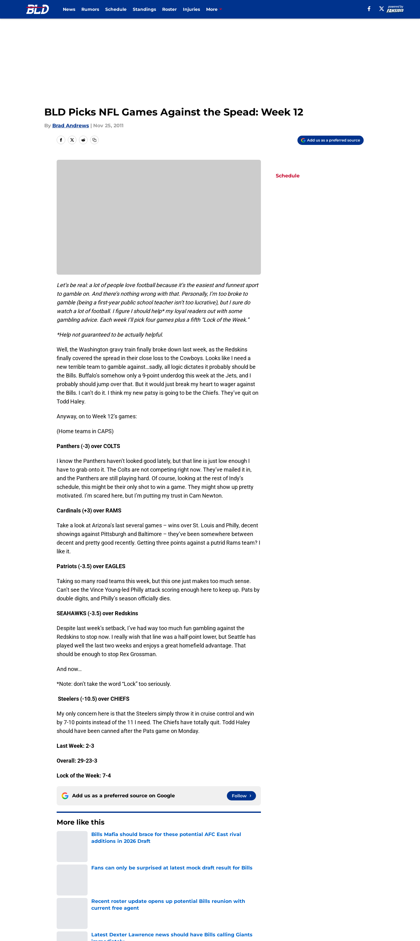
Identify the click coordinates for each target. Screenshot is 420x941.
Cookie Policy (346, 896)
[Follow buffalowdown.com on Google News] (241, 795)
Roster (169, 9)
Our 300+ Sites (282, 884)
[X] (381, 8)
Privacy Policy (222, 896)
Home (63, 841)
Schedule (116, 9)
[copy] (94, 140)
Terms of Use (280, 896)
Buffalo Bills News (97, 841)
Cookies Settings (284, 907)
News (69, 9)
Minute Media (39, 923)
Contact (215, 884)
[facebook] (369, 8)
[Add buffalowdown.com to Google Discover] (330, 140)
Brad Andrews (70, 126)
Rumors (90, 9)
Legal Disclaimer (77, 907)
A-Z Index (217, 907)
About (64, 884)
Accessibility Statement (152, 907)
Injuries (191, 9)
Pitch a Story (138, 896)
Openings (134, 884)
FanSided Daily (75, 896)
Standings (144, 9)
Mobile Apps (345, 884)
